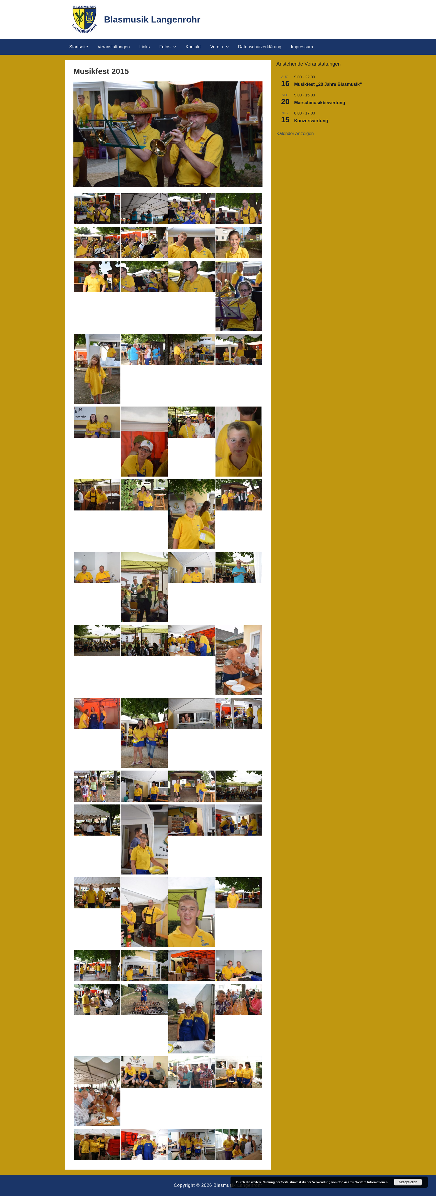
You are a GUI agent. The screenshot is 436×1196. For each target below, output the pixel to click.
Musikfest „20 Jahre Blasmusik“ (328, 84)
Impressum (302, 46)
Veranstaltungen (114, 46)
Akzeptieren (407, 1182)
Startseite (78, 46)
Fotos (164, 46)
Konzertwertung (311, 120)
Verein (216, 46)
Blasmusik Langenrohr (152, 19)
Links (144, 46)
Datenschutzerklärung (259, 46)
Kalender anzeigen (295, 133)
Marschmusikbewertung (319, 102)
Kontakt (192, 46)
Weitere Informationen (371, 1182)
